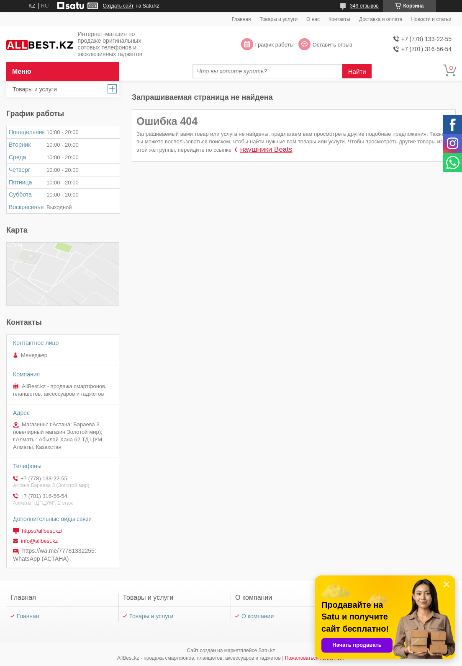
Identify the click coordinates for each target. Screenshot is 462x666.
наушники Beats (266, 149)
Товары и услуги (279, 19)
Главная (241, 19)
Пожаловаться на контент (315, 658)
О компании (257, 616)
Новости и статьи (431, 19)
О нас (313, 19)
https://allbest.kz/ (42, 531)
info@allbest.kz (39, 541)
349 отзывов (364, 6)
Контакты (339, 19)
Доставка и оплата (381, 19)
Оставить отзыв (332, 44)
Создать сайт (118, 6)
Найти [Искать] (357, 71)
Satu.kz (266, 650)
